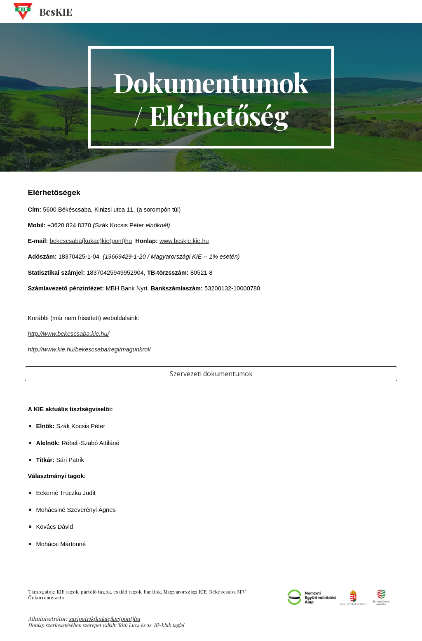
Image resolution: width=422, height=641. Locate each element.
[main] (210, 97)
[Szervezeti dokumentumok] (211, 374)
